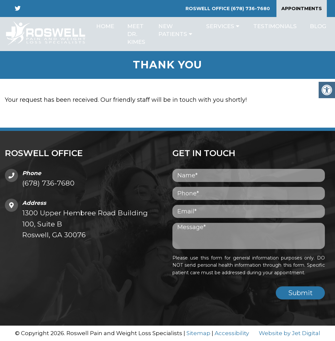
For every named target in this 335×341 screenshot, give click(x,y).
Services (220, 26)
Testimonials (275, 26)
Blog (318, 26)
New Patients (172, 30)
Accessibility (232, 333)
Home (105, 26)
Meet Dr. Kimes (136, 34)
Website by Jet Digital (289, 333)
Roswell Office (208, 8)
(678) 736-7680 (250, 8)
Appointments (301, 8)
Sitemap (198, 333)
